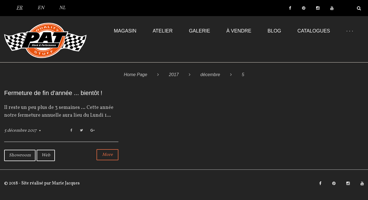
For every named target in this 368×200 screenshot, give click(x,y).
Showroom (20, 155)
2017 (174, 74)
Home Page (135, 74)
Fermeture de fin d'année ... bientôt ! (53, 92)
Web (45, 155)
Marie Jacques (65, 183)
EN (40, 7)
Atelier (162, 31)
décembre (210, 74)
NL (62, 7)
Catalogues (313, 31)
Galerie (199, 31)
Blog (274, 31)
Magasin (125, 31)
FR (19, 7)
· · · (349, 31)
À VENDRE (238, 31)
